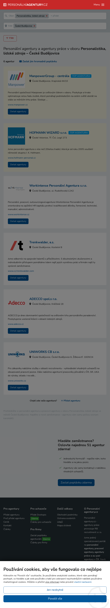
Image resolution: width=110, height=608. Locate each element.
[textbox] (51, 16)
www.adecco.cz (15, 324)
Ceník (6, 521)
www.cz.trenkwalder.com (21, 271)
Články (6, 529)
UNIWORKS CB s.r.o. (44, 352)
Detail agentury (18, 111)
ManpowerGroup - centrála (49, 76)
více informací (52, 582)
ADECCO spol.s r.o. (43, 299)
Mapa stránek (64, 525)
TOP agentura (81, 76)
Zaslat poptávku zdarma (76, 482)
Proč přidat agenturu (13, 518)
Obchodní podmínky (67, 514)
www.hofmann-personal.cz (22, 157)
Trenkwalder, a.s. (41, 242)
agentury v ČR (91, 559)
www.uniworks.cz (17, 380)
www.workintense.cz (18, 214)
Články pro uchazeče (40, 522)
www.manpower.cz (18, 104)
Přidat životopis (38, 514)
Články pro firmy (38, 542)
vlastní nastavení (82, 582)
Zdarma (34, 518)
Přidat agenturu (70, 400)
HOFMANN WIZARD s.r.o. (48, 133)
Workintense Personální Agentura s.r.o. (58, 185)
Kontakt (7, 525)
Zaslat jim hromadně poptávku (38, 61)
